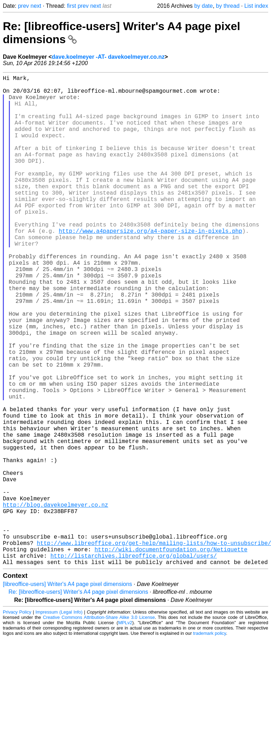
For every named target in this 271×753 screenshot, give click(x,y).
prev (23, 6)
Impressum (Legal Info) (58, 721)
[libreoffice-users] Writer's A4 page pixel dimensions (67, 693)
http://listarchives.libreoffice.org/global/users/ (133, 663)
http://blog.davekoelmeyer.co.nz (55, 601)
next (35, 6)
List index (256, 6)
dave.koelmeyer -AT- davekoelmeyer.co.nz (108, 57)
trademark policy (209, 742)
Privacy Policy (17, 721)
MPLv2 (125, 731)
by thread (228, 6)
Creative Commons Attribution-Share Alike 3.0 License (99, 726)
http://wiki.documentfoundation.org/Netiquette (170, 655)
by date (203, 6)
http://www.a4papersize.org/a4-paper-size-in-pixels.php (150, 266)
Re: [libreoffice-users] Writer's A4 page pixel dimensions (78, 701)
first (71, 6)
